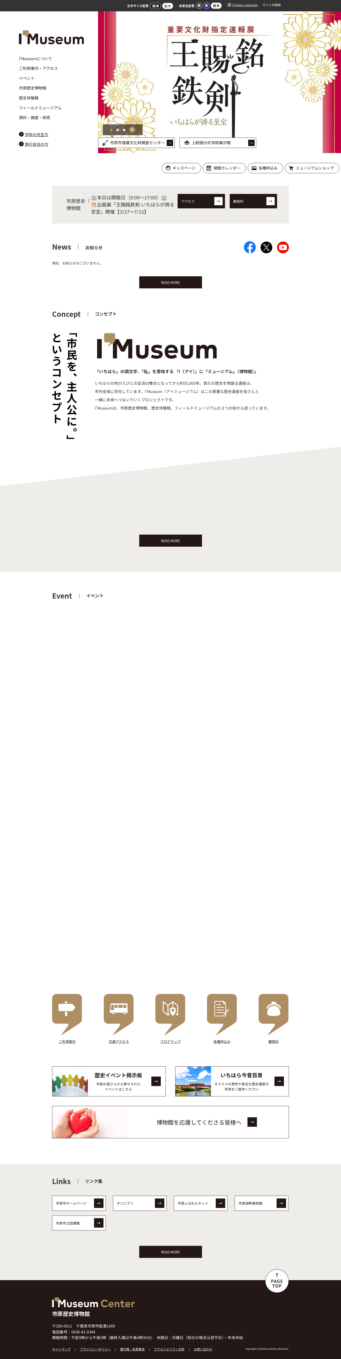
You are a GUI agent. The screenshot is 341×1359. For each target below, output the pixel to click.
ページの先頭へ (277, 1278)
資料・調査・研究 (34, 117)
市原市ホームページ (71, 1200)
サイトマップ (61, 1346)
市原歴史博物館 (32, 88)
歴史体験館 (29, 98)
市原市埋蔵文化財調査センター (137, 142)
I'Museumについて (35, 58)
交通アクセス (119, 1038)
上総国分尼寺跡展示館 (211, 142)
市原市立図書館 (68, 1219)
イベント (27, 78)
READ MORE (170, 282)
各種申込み (268, 168)
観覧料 (238, 201)
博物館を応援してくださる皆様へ (199, 1119)
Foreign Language (245, 5)
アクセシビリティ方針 (169, 1346)
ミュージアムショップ (315, 168)
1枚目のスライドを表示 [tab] (111, 130)
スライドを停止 (132, 130)
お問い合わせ (203, 1346)
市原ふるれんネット (193, 1200)
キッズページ (184, 168)
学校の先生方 (36, 134)
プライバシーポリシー (95, 1346)
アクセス (188, 201)
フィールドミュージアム (40, 108)
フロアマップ (170, 1038)
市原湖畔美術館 (250, 1200)
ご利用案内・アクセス (38, 68)
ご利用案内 (67, 1038)
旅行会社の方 (36, 144)
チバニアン (125, 1200)
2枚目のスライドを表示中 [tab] (117, 130)
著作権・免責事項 (132, 1346)
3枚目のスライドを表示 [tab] (124, 130)
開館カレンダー (227, 168)
